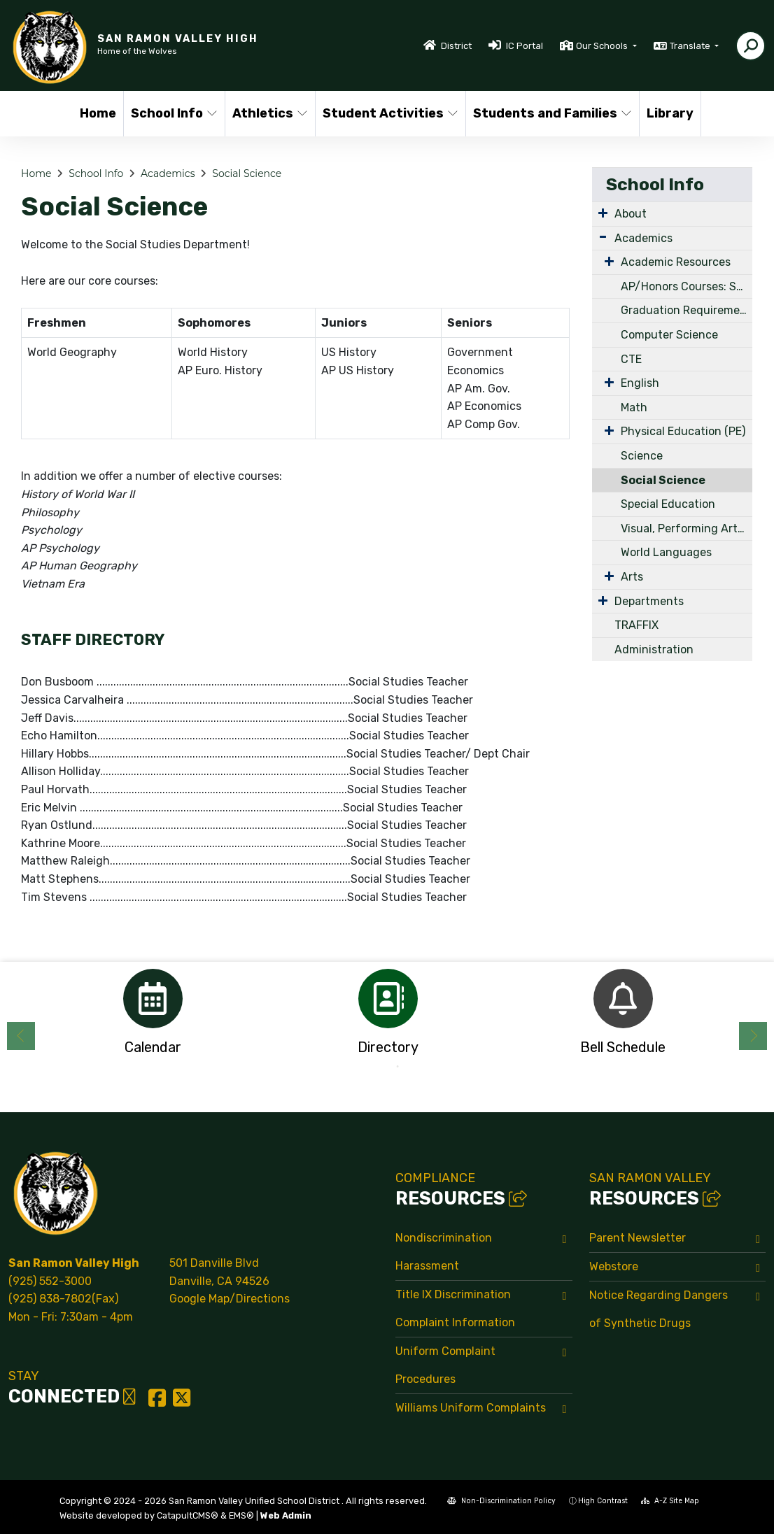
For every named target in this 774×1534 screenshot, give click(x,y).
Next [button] (753, 1036)
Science (642, 455)
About (630, 213)
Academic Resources (676, 262)
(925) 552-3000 (50, 1281)
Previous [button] (21, 1036)
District (456, 46)
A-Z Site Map (670, 1500)
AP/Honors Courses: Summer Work (686, 286)
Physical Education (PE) (683, 431)
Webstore (613, 1266)
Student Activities (387, 113)
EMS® (241, 1515)
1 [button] (377, 1067)
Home (98, 113)
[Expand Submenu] (602, 212)
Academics (168, 173)
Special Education (668, 504)
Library (670, 113)
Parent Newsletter (637, 1237)
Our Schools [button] (603, 46)
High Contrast (603, 1500)
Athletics (269, 113)
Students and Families (547, 113)
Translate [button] (691, 46)
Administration (654, 649)
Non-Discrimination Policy (501, 1500)
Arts (632, 576)
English (640, 383)
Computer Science (669, 334)
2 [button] (397, 1067)
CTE (631, 359)
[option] (152, 1016)
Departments (649, 601)
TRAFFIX (636, 625)
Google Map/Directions (229, 1298)
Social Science (246, 173)
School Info (173, 113)
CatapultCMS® (187, 1515)
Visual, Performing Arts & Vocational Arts (686, 528)
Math (634, 407)
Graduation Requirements (686, 310)
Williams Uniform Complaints (470, 1407)
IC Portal (524, 46)
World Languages (666, 552)
